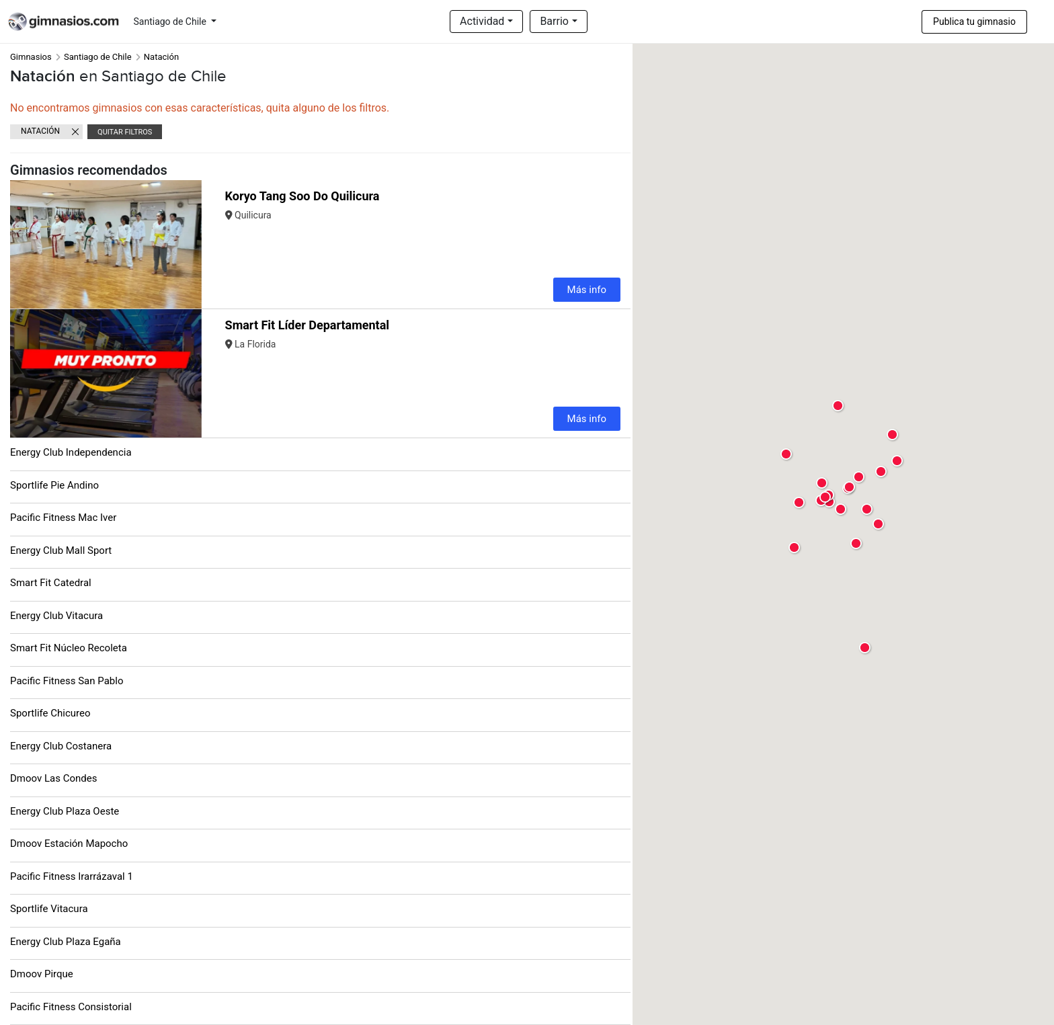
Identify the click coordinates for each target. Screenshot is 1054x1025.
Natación (40, 131)
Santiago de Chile (171, 21)
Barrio (554, 21)
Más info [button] (586, 290)
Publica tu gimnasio (974, 21)
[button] (189, 244)
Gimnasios (31, 57)
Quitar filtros (124, 132)
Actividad (482, 21)
